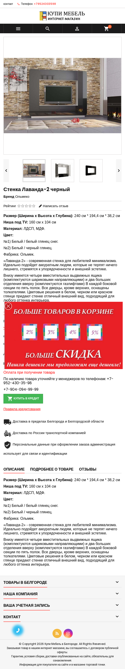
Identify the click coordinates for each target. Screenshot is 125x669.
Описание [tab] (14, 469)
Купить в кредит (23, 398)
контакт (8, 4)
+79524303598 (45, 4)
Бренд (8, 197)
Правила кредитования (22, 408)
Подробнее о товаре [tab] (51, 469)
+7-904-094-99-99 (20, 389)
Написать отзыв (55, 205)
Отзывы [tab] (87, 469)
